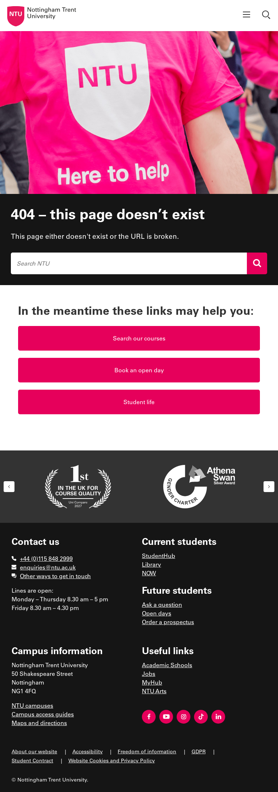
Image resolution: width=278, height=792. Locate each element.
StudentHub (158, 555)
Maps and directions (39, 723)
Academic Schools (167, 665)
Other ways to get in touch (55, 576)
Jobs (148, 673)
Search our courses (139, 338)
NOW (149, 573)
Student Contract (32, 760)
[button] (9, 486)
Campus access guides (43, 714)
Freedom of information (147, 751)
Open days (156, 613)
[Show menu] (246, 15)
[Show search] (267, 15)
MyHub (152, 682)
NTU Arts (154, 691)
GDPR (198, 751)
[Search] (257, 263)
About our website (34, 751)
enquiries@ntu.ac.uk (48, 567)
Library (151, 564)
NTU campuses (32, 705)
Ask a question (162, 604)
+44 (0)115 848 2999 (46, 558)
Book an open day (139, 370)
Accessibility (87, 751)
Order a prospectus (168, 622)
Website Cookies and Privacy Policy (111, 760)
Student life (139, 402)
